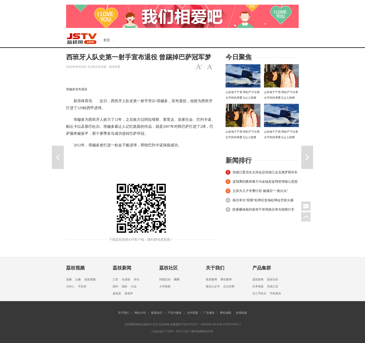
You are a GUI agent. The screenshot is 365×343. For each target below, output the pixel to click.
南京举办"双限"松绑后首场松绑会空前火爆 (263, 200)
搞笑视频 (90, 279)
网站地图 (225, 312)
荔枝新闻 (122, 267)
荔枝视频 (75, 267)
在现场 (126, 279)
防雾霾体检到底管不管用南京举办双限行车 (263, 209)
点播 (78, 279)
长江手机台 (259, 293)
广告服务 (209, 312)
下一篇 (307, 157)
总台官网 (228, 286)
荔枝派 (117, 293)
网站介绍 (140, 312)
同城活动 (164, 279)
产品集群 (261, 267)
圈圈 (176, 279)
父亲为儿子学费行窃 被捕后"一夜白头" (260, 191)
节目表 (82, 286)
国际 (124, 286)
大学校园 (164, 286)
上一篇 (58, 157)
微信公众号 (213, 286)
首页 (106, 40)
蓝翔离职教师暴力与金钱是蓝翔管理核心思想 (265, 181)
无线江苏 (272, 286)
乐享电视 (258, 286)
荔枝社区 (168, 267)
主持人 (70, 286)
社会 (134, 286)
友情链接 (241, 312)
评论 (136, 279)
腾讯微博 (226, 279)
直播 (69, 279)
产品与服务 (175, 312)
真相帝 (129, 293)
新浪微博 (211, 279)
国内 (115, 286)
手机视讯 (275, 293)
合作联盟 (192, 312)
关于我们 (215, 267)
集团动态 (156, 312)
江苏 (115, 279)
